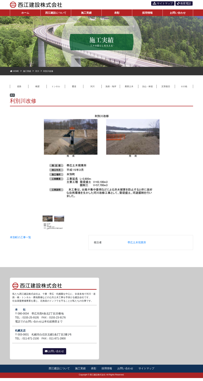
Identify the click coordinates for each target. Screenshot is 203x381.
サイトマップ (163, 3)
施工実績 (80, 371)
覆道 (74, 88)
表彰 (93, 371)
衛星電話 (184, 3)
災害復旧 (165, 88)
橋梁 (37, 88)
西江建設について (58, 371)
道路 (19, 88)
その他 (184, 88)
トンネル (56, 88)
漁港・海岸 (110, 88)
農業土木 (129, 88)
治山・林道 (147, 88)
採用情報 (107, 371)
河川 (92, 88)
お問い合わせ (54, 354)
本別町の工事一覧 (20, 240)
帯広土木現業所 (137, 245)
